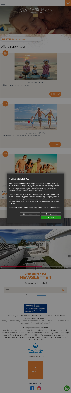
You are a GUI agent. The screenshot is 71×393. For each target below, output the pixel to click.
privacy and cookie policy (52, 207)
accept (51, 217)
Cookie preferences (30, 214)
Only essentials (51, 214)
